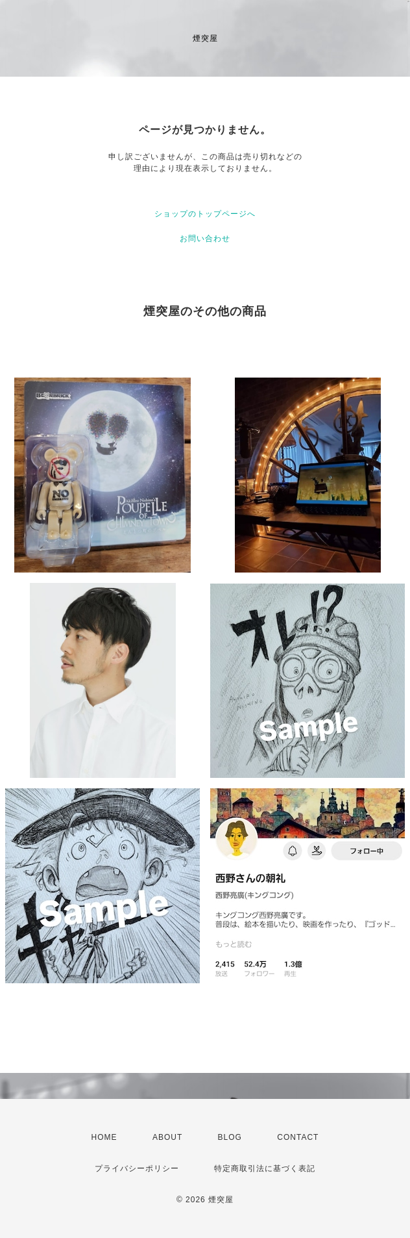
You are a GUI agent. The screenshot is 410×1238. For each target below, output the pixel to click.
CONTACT (298, 1137)
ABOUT (167, 1137)
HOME (104, 1137)
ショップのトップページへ (205, 213)
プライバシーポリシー (137, 1168)
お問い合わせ (205, 238)
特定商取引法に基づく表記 (264, 1168)
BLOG (230, 1137)
